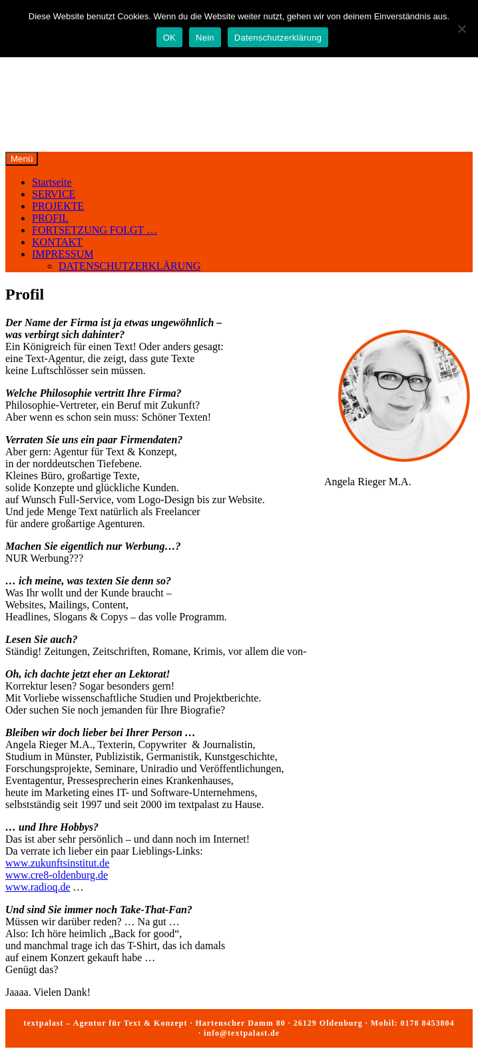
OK (169, 38)
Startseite (52, 182)
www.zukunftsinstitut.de (57, 863)
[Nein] (461, 28)
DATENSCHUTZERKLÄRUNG (129, 266)
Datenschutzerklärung (278, 38)
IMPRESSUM (62, 254)
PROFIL (50, 218)
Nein (205, 38)
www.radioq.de (38, 887)
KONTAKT (57, 242)
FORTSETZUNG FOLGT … (94, 230)
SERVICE (53, 194)
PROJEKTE (58, 206)
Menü (22, 159)
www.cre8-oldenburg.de (56, 875)
